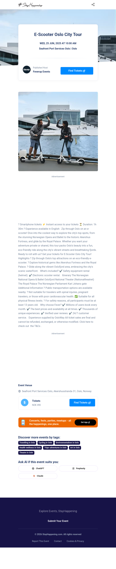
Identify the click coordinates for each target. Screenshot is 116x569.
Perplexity (78, 468)
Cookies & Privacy (75, 541)
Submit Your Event (58, 521)
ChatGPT (37, 468)
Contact (58, 541)
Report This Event (40, 541)
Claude (37, 476)
